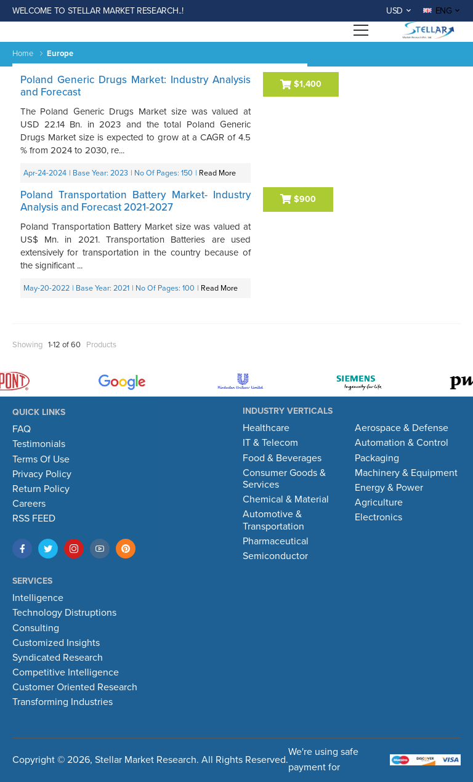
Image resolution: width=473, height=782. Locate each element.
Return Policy (41, 489)
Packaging (377, 458)
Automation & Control (401, 443)
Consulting (35, 628)
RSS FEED (33, 518)
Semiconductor (275, 556)
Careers (29, 504)
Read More (217, 173)
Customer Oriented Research (74, 687)
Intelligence (37, 598)
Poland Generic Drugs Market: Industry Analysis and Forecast (135, 86)
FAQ (21, 429)
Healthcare (266, 428)
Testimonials (38, 444)
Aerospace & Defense (401, 428)
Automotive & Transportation (273, 520)
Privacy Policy (41, 474)
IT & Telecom (270, 443)
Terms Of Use (41, 459)
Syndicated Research (57, 657)
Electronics (378, 517)
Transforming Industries (62, 702)
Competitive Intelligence (65, 672)
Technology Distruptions (64, 613)
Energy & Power (389, 488)
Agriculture (379, 502)
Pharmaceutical (276, 541)
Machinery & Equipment (406, 473)
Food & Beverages (282, 458)
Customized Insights (56, 643)
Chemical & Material (286, 499)
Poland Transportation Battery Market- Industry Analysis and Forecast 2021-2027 (135, 201)
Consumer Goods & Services (284, 479)
